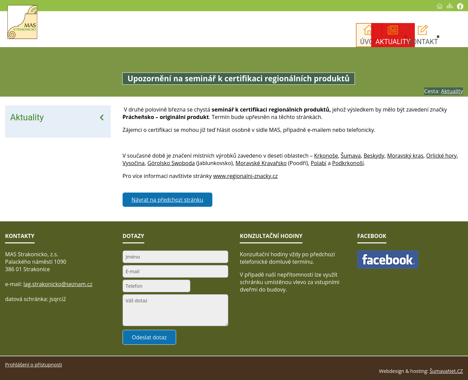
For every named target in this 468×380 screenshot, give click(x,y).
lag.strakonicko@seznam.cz (57, 284)
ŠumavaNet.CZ (446, 371)
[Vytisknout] (460, 6)
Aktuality (27, 117)
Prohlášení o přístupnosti (33, 364)
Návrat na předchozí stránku (167, 199)
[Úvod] (440, 5)
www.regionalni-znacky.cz (245, 176)
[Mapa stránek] (450, 5)
